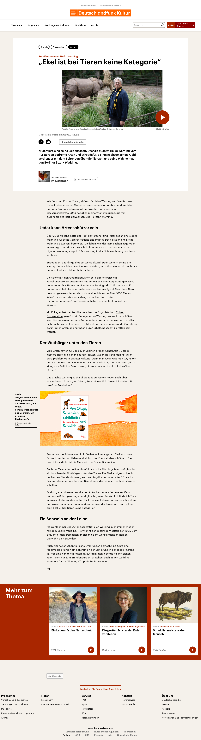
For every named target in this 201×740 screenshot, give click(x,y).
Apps (84, 704)
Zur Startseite (54, 676)
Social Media (128, 704)
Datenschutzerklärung (77, 731)
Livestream (47, 699)
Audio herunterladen (74, 142)
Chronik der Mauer (127, 735)
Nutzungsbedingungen (106, 731)
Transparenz (168, 713)
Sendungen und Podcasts (14, 704)
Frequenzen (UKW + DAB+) (55, 704)
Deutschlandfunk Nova (110, 5)
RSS (84, 713)
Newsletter (87, 708)
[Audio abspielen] (162, 117)
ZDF (87, 735)
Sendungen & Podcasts (57, 25)
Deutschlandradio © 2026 (100, 728)
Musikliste (80, 25)
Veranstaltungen (90, 717)
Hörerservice (128, 699)
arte (110, 735)
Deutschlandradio (171, 699)
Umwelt (44, 47)
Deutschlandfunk (88, 5)
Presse (165, 704)
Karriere (166, 708)
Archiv (94, 25)
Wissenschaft (59, 47)
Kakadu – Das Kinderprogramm (17, 713)
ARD (77, 735)
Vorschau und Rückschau (14, 699)
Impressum (130, 731)
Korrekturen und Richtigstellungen (180, 717)
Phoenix (98, 735)
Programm (33, 25)
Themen (15, 25)
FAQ (84, 699)
